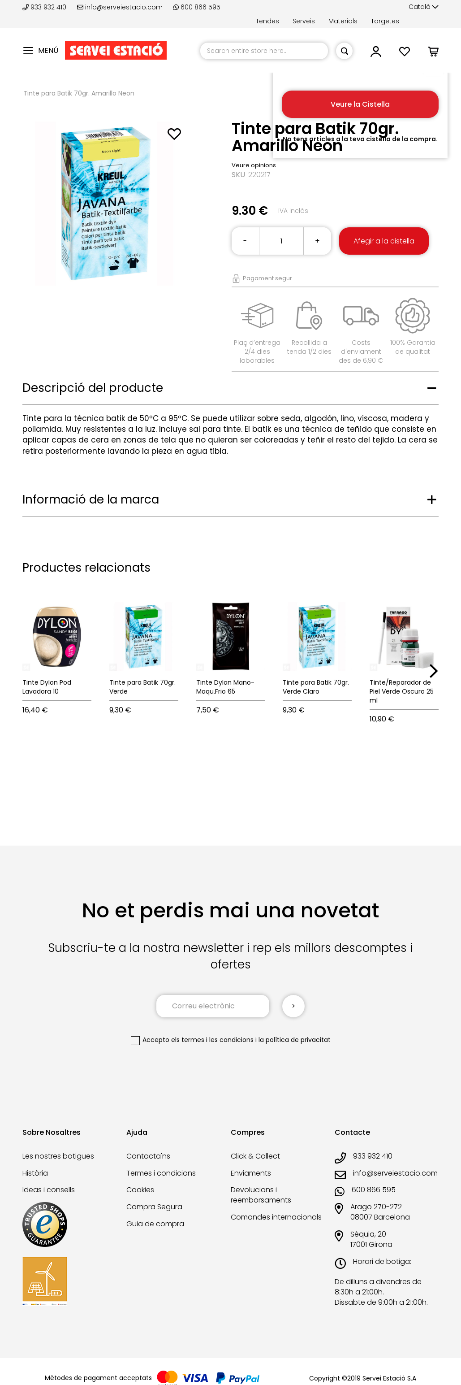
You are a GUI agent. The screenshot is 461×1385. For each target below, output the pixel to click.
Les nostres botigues (58, 1156)
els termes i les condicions (212, 1039)
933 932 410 (45, 7)
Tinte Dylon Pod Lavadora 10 (46, 687)
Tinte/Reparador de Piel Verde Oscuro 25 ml (402, 691)
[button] (424, 7)
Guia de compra (155, 1224)
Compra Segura (154, 1207)
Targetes (385, 21)
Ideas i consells (48, 1190)
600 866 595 (196, 7)
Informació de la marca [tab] (90, 499)
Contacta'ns (148, 1156)
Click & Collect (255, 1156)
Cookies (140, 1190)
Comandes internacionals (276, 1217)
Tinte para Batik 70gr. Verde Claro (316, 687)
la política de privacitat (295, 1039)
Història (35, 1173)
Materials (343, 21)
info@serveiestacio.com (120, 7)
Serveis (304, 21)
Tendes (267, 21)
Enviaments (251, 1173)
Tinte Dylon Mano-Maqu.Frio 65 (225, 687)
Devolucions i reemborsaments (261, 1195)
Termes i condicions (161, 1173)
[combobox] (264, 51)
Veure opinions (254, 165)
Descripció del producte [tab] (92, 388)
